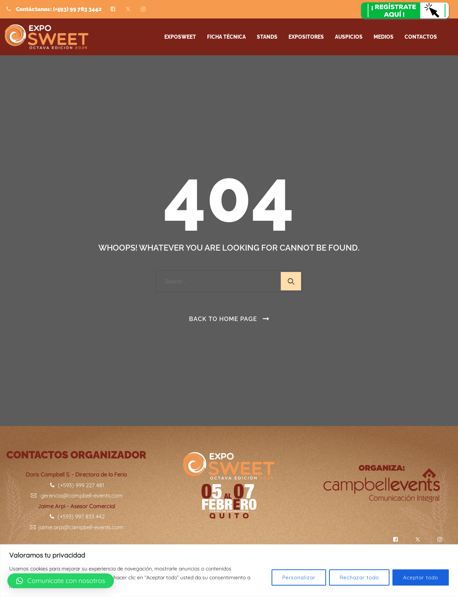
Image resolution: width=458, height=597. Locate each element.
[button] (60, 580)
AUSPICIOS (349, 37)
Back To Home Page (223, 318)
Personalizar (298, 577)
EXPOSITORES (306, 37)
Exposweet (180, 37)
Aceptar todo (420, 577)
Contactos (421, 37)
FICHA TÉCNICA (226, 37)
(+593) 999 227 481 (76, 485)
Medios (384, 37)
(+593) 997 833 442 (76, 516)
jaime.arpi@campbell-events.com (76, 527)
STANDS (267, 37)
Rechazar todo (359, 577)
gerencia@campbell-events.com (76, 495)
